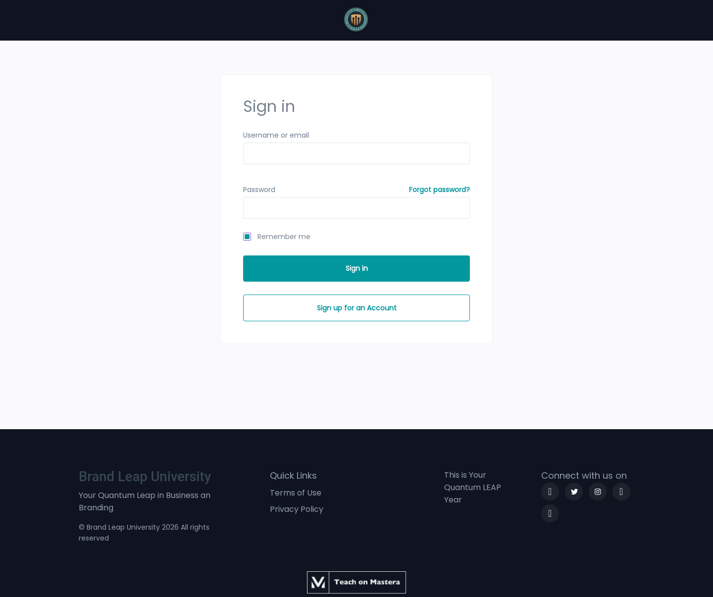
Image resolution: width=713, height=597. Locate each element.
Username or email (276, 135)
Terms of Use (295, 492)
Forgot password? (439, 190)
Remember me (283, 237)
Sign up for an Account (357, 308)
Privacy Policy (296, 509)
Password (259, 190)
